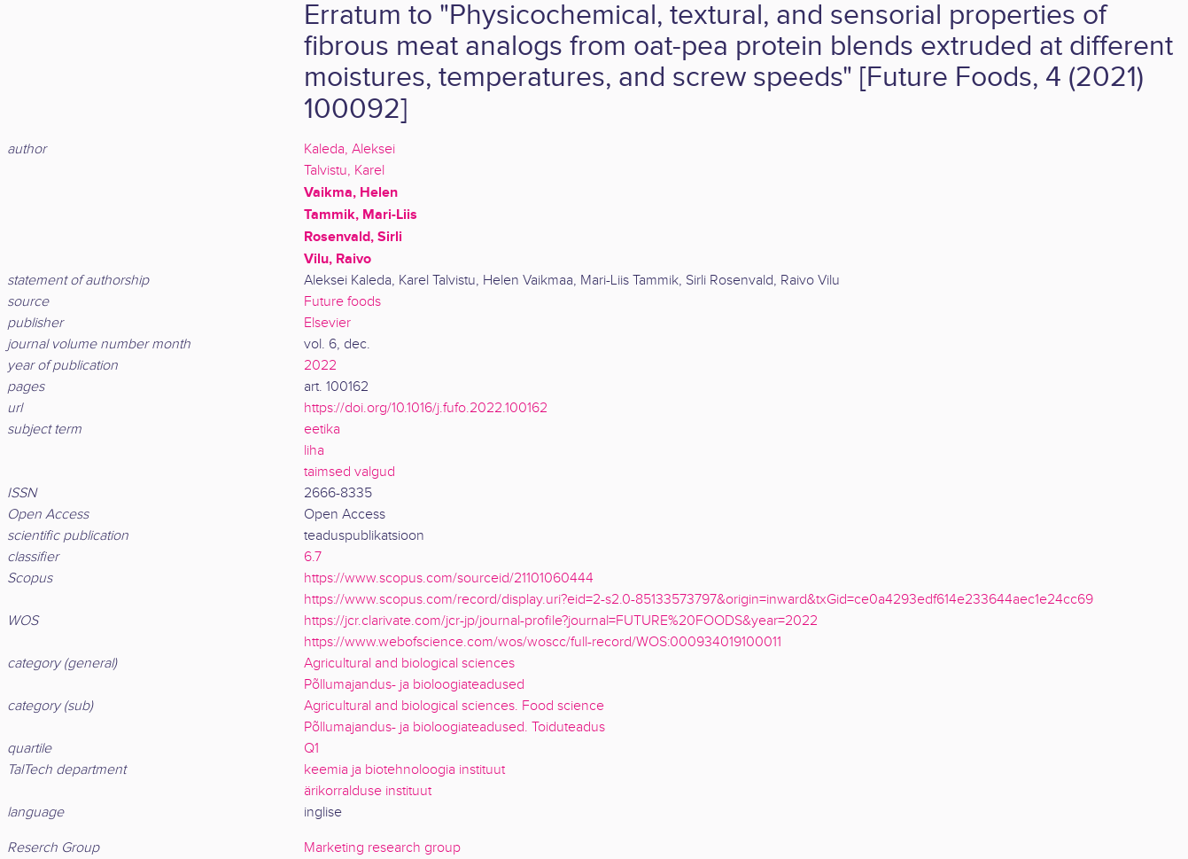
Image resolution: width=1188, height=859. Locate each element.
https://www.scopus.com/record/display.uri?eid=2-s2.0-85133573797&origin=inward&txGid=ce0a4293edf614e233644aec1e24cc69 (698, 599)
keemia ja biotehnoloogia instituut (404, 769)
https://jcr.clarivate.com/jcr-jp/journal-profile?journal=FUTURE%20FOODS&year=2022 (561, 621)
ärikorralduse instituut (367, 791)
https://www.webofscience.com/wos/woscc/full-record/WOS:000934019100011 (542, 642)
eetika (322, 429)
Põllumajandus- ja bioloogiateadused (414, 684)
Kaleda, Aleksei (349, 149)
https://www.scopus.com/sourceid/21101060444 (449, 578)
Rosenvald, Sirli (353, 237)
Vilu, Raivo (337, 259)
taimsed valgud (349, 472)
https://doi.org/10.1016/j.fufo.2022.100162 (425, 408)
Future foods (342, 301)
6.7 (313, 557)
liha (314, 450)
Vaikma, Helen (351, 192)
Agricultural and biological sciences (409, 663)
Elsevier (327, 323)
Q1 (311, 748)
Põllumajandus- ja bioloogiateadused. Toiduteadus (454, 727)
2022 (320, 365)
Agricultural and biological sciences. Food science (454, 706)
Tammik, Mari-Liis (360, 214)
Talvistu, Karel (344, 170)
